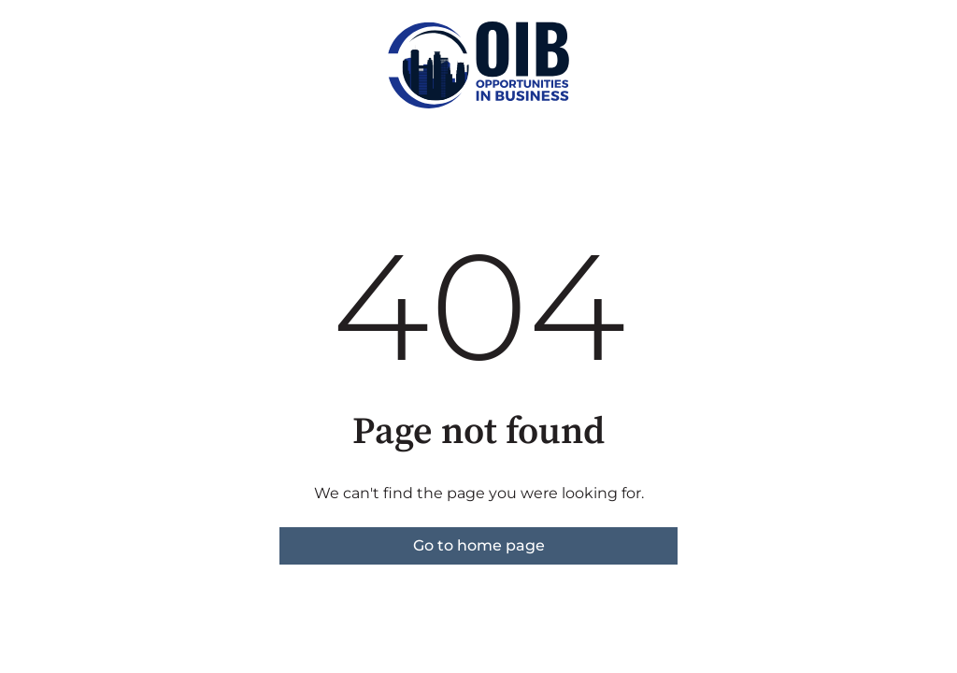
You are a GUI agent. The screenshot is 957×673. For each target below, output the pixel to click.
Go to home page (479, 545)
